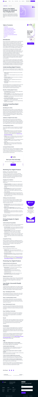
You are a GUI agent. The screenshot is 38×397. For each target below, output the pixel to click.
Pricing (3, 391)
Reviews (3, 390)
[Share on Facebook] (13, 370)
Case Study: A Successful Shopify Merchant (10, 34)
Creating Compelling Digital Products (9, 29)
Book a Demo (23, 392)
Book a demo (30, 220)
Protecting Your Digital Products (9, 33)
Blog (8, 390)
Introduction (6, 26)
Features (3, 389)
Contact (13, 391)
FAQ (4, 37)
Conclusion (5, 35)
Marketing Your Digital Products (9, 30)
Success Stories (9, 389)
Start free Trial (13, 164)
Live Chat (13, 390)
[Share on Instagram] (9, 370)
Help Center (14, 389)
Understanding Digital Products (9, 28)
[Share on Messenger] (11, 370)
